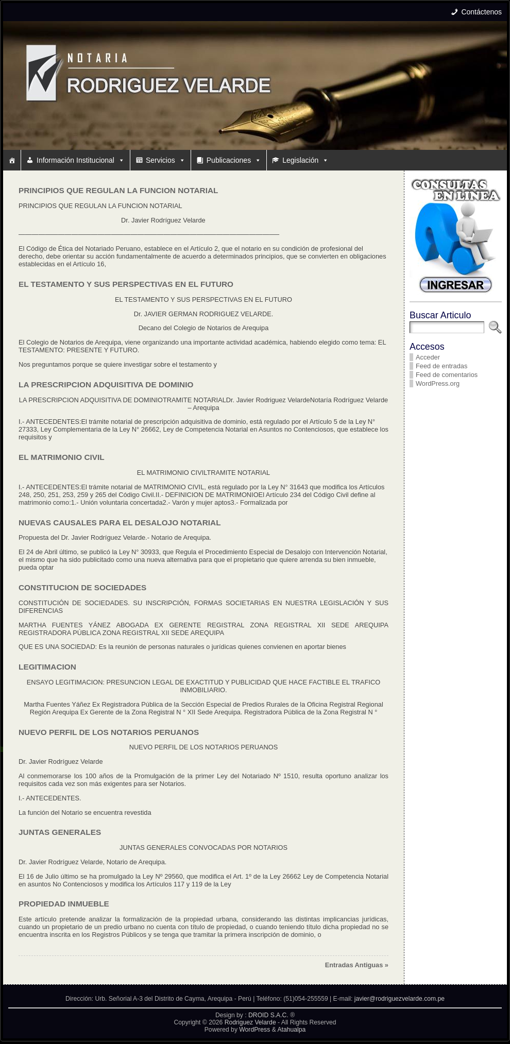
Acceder (428, 357)
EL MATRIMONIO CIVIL (62, 457)
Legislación (305, 160)
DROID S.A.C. (268, 1015)
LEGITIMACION (47, 666)
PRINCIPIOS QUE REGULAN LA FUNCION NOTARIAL (118, 190)
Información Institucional (81, 160)
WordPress (254, 1029)
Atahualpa (291, 1029)
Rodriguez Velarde (250, 1022)
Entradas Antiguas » (356, 965)
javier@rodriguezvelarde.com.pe (399, 998)
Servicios (165, 160)
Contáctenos (481, 12)
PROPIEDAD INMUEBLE (64, 903)
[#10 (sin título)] (12, 160)
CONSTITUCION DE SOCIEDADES (82, 587)
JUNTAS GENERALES (60, 832)
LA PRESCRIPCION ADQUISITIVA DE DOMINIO (106, 384)
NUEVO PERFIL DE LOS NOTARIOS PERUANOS (109, 732)
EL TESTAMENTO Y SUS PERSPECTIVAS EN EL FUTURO (126, 284)
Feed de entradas (441, 366)
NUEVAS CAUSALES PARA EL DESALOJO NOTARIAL (120, 522)
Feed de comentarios (447, 375)
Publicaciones (234, 160)
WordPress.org (438, 383)
